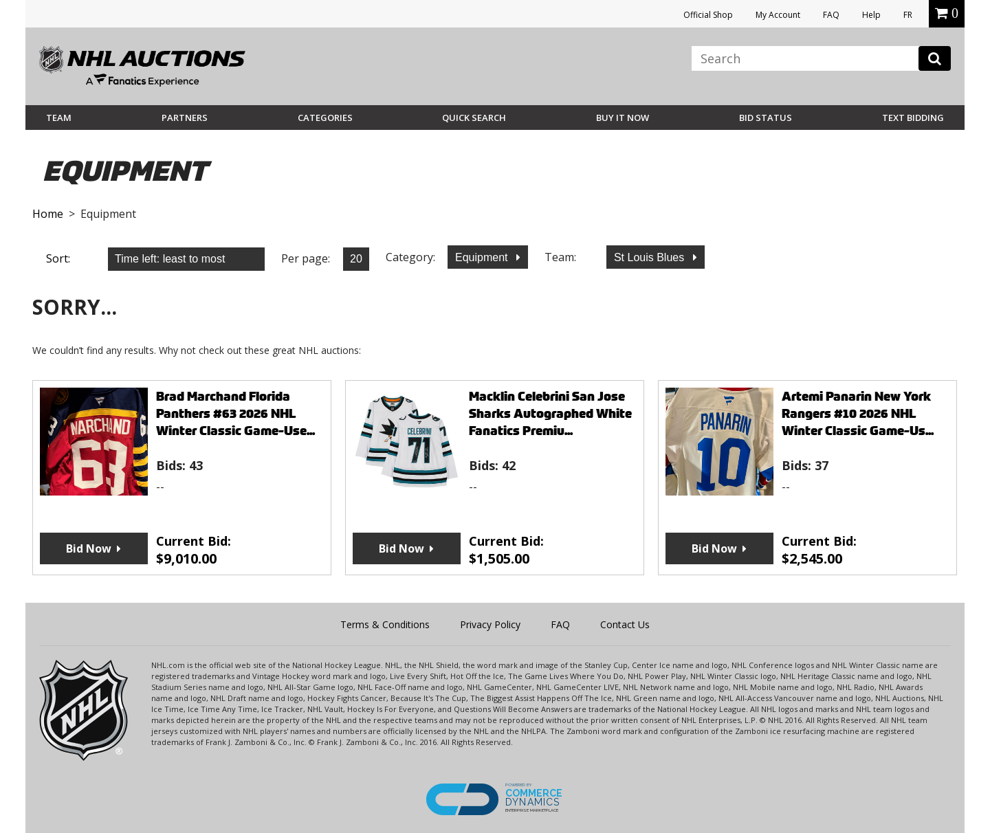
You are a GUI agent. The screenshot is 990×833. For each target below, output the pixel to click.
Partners (185, 117)
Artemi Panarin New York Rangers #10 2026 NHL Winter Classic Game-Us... (858, 413)
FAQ (831, 15)
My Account (778, 15)
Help (871, 15)
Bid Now (88, 548)
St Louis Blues (651, 257)
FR (907, 15)
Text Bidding (913, 117)
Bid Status (765, 117)
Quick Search (474, 117)
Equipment (483, 257)
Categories (325, 117)
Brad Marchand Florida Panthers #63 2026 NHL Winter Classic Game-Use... (235, 413)
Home (47, 213)
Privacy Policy (490, 624)
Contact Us (625, 624)
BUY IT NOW (622, 117)
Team (59, 117)
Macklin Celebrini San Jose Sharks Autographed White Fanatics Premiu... (550, 413)
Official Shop (708, 15)
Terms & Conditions (385, 624)
